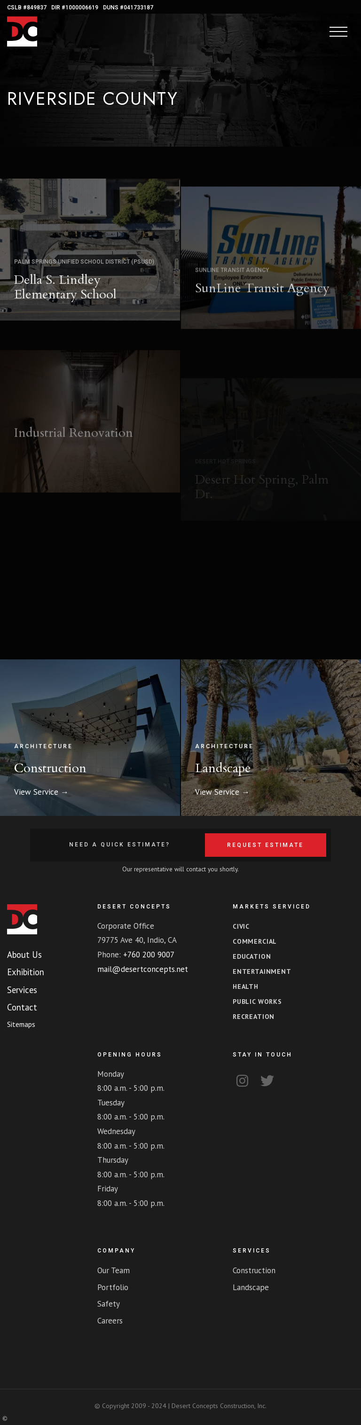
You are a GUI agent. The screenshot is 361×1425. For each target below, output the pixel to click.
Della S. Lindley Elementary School (65, 306)
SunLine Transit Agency (232, 305)
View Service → (41, 792)
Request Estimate (265, 845)
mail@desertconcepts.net (142, 969)
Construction (50, 768)
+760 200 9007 (148, 954)
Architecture (43, 746)
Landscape (223, 768)
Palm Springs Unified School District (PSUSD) (84, 280)
